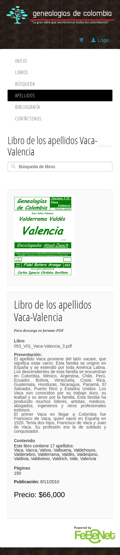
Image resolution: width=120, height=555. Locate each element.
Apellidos (25, 95)
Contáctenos (28, 118)
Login (103, 40)
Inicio (21, 60)
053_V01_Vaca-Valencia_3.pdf (60, 388)
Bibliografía (27, 107)
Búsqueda (25, 84)
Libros (21, 72)
